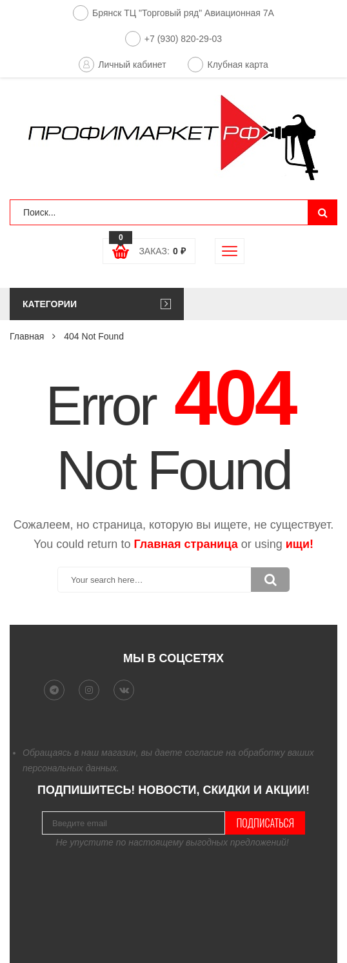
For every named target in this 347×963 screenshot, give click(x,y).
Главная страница (185, 544)
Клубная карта (228, 64)
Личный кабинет (122, 64)
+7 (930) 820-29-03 (173, 38)
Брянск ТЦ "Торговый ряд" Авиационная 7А (173, 13)
